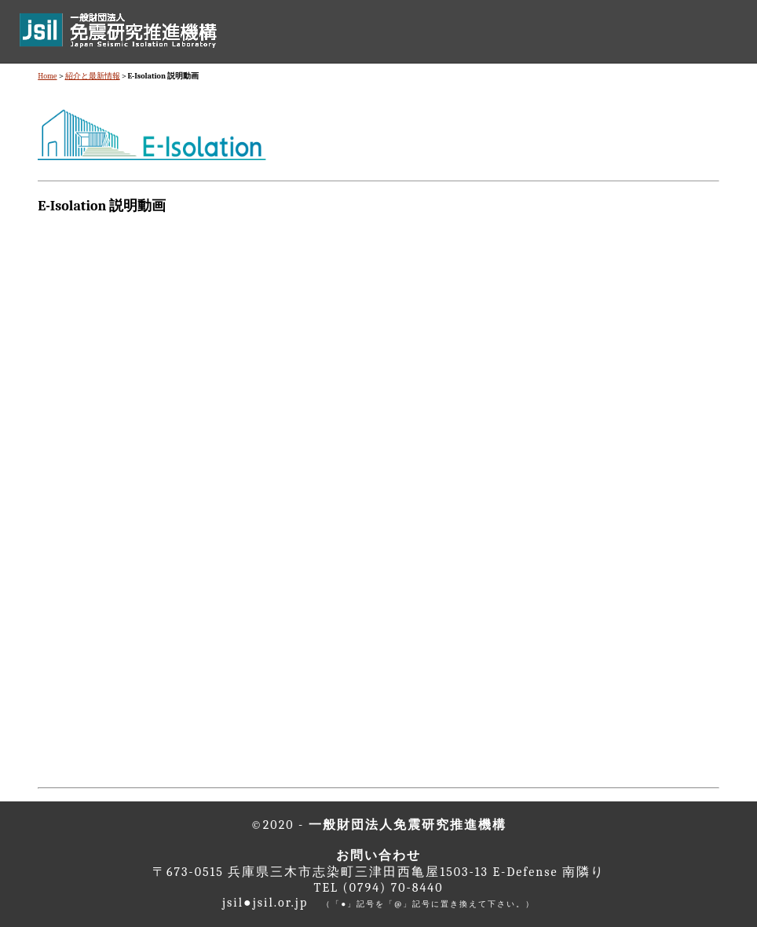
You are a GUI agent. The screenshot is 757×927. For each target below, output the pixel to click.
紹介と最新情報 (92, 76)
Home (47, 76)
